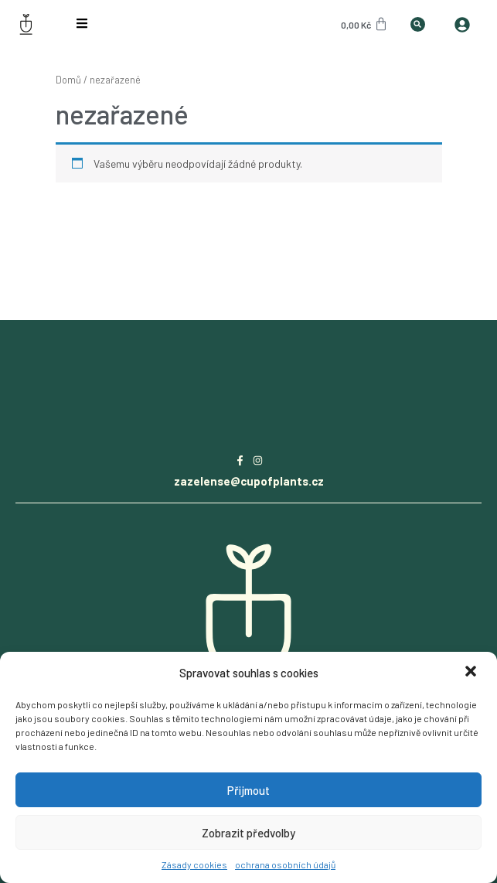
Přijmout (248, 790)
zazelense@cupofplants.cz (249, 481)
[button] (472, 672)
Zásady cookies (194, 864)
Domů (68, 79)
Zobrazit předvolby (248, 833)
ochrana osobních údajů (285, 864)
